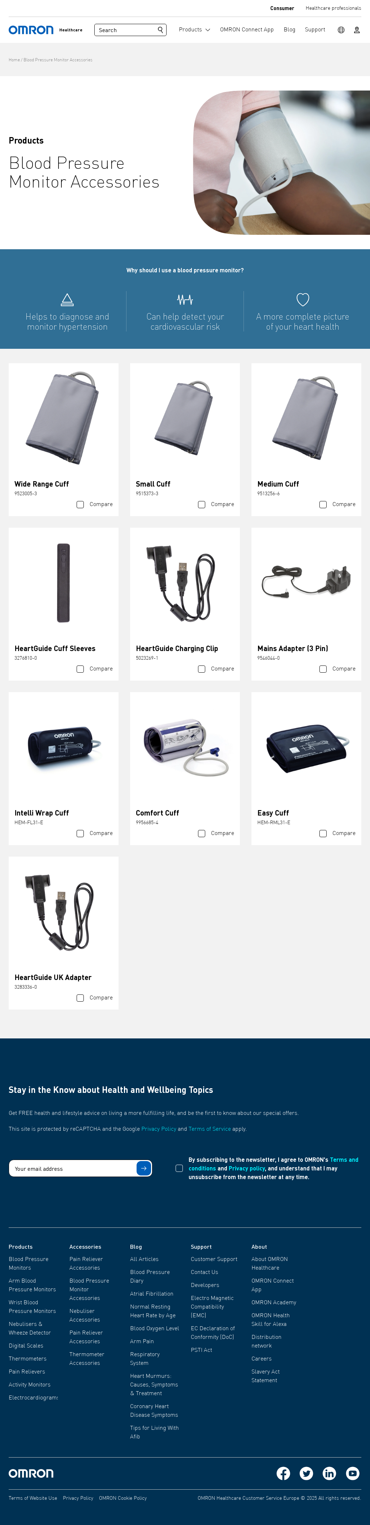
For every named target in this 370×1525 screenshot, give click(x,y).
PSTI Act (201, 1350)
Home (14, 60)
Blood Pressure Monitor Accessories (57, 60)
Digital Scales (26, 1346)
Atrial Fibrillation (151, 1294)
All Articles (144, 1259)
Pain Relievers (27, 1372)
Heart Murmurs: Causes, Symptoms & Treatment (154, 1385)
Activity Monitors (30, 1385)
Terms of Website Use (33, 1498)
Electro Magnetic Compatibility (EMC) (212, 1307)
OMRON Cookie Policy (123, 1498)
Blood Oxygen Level (154, 1329)
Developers (205, 1285)
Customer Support (214, 1259)
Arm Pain (142, 1342)
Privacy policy (247, 1168)
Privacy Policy (158, 1129)
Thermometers (28, 1359)
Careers (261, 1359)
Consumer (282, 8)
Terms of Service (210, 1129)
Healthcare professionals (333, 8)
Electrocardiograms (34, 1398)
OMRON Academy (273, 1303)
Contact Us (204, 1272)
